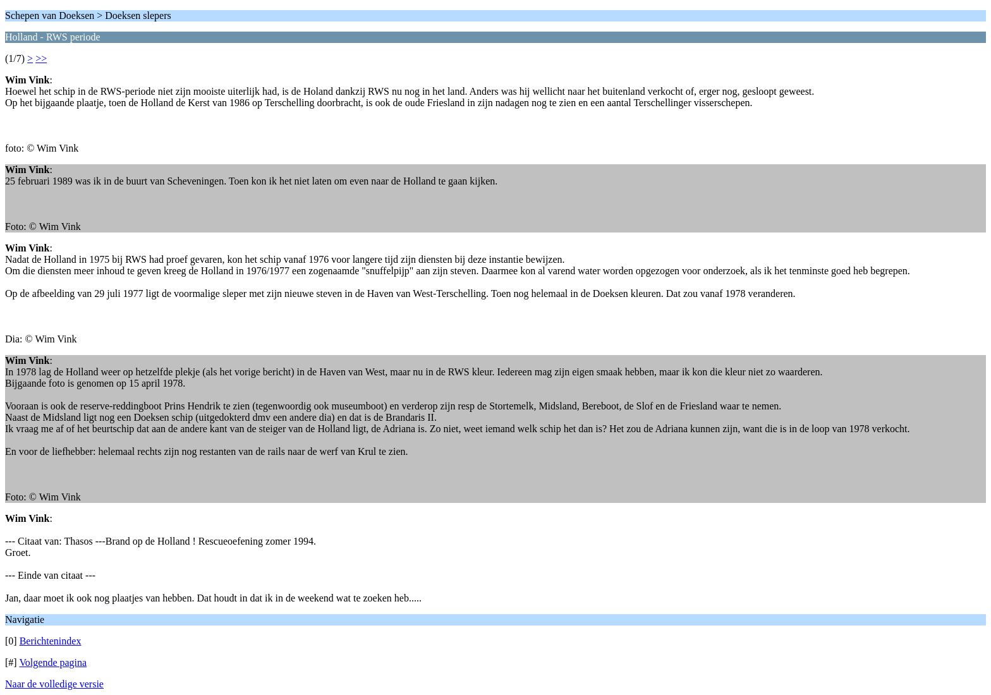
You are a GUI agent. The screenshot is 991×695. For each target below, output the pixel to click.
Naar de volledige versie (54, 684)
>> (41, 58)
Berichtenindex (51, 641)
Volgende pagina (53, 662)
